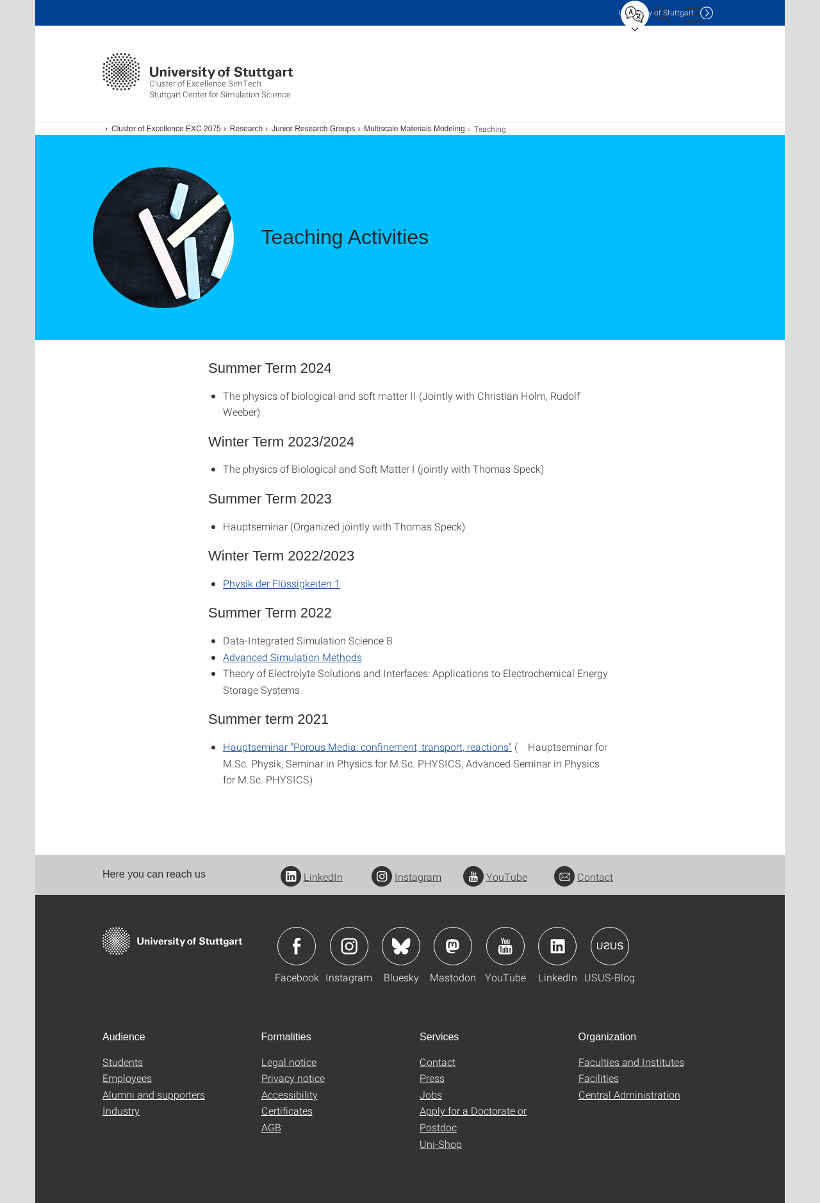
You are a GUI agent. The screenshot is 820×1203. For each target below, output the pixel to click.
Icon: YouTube (505, 946)
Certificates (287, 1110)
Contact (583, 876)
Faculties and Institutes (631, 1061)
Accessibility (289, 1094)
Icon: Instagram (349, 946)
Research (246, 128)
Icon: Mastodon (453, 946)
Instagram (406, 876)
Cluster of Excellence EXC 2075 (166, 128)
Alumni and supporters (153, 1094)
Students (122, 1061)
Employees (127, 1077)
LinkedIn (312, 876)
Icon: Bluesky (401, 946)
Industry (121, 1110)
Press (432, 1077)
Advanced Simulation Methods (292, 657)
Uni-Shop (441, 1143)
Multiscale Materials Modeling (414, 128)
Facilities (598, 1077)
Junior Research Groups (313, 128)
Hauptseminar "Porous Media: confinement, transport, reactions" (367, 746)
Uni (656, 12)
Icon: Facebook (296, 946)
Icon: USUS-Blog (610, 946)
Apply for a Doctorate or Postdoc (473, 1119)
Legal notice (288, 1061)
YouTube (495, 876)
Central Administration (629, 1094)
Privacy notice (293, 1077)
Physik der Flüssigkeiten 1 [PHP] (281, 583)
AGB (271, 1127)
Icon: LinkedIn (557, 946)
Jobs (431, 1094)
